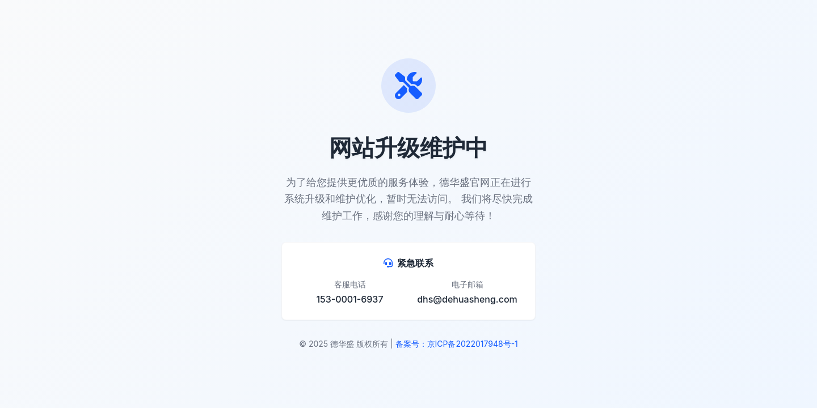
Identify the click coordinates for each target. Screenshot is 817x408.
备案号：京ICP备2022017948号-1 (456, 343)
